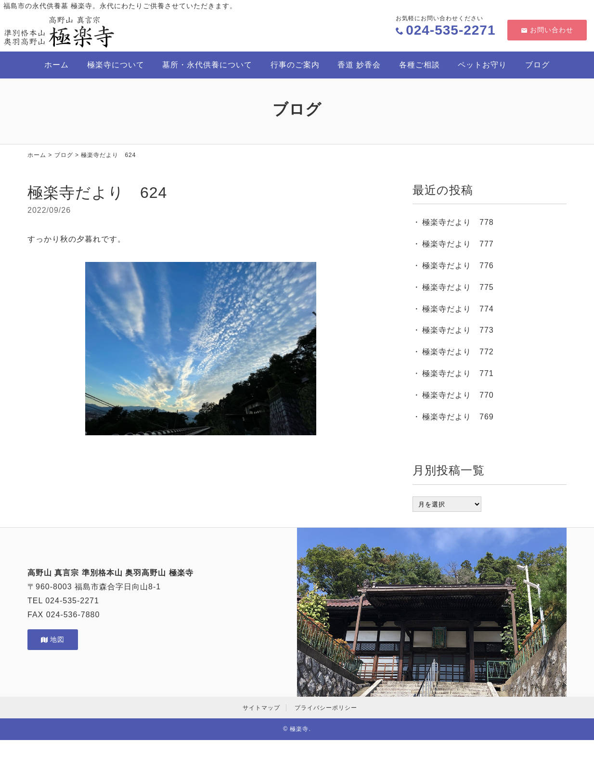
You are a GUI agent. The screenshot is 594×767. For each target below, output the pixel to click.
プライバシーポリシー (326, 707)
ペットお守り (482, 65)
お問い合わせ (547, 30)
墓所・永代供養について (207, 65)
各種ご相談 (419, 65)
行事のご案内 (295, 65)
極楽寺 (299, 729)
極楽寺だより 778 (458, 222)
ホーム (56, 65)
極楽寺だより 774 (458, 309)
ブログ (537, 65)
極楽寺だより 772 (458, 352)
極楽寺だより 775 (458, 287)
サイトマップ (261, 707)
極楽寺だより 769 (458, 417)
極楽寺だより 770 (458, 395)
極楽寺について (115, 65)
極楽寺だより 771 (458, 373)
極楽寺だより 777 (458, 244)
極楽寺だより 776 (458, 265)
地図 (53, 639)
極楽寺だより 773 (458, 330)
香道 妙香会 (359, 65)
